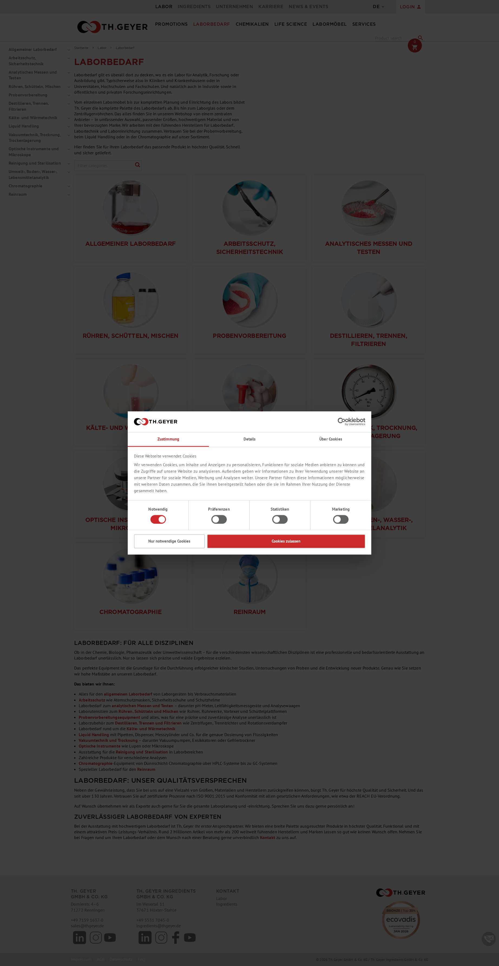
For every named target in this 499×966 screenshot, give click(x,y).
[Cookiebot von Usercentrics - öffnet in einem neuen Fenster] (341, 422)
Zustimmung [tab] (168, 439)
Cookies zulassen (286, 541)
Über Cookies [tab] (330, 439)
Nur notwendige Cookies (169, 541)
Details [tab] (250, 439)
